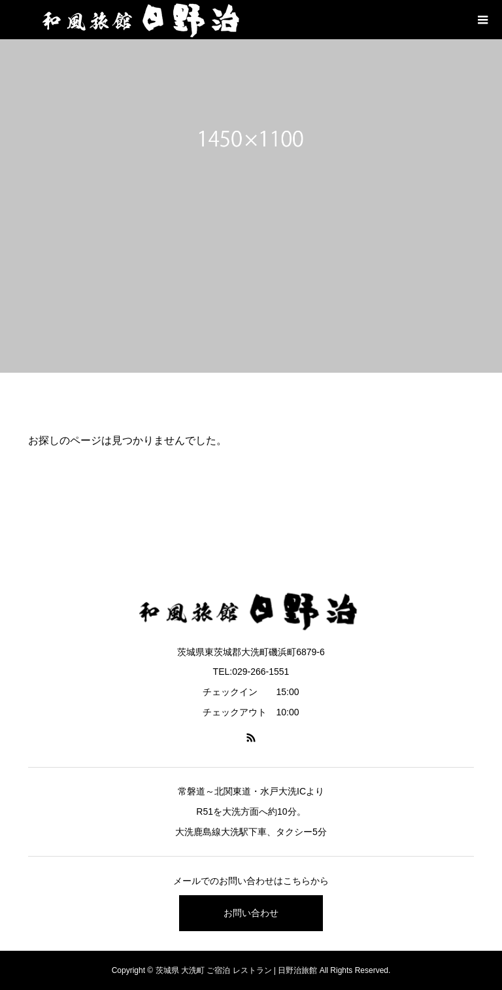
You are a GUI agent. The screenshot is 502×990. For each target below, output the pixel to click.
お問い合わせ (251, 913)
